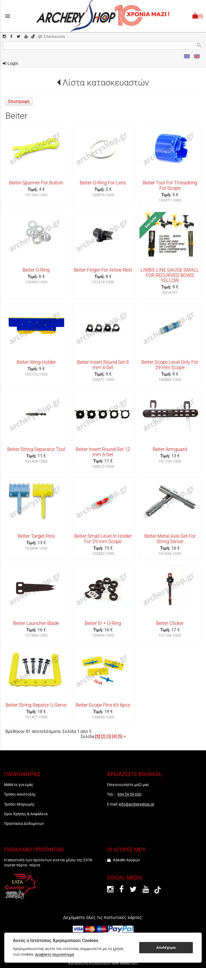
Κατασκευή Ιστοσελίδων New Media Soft (103, 963)
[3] (108, 736)
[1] (97, 736)
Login (10, 63)
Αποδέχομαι (166, 947)
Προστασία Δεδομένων (24, 823)
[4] (114, 736)
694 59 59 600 (129, 794)
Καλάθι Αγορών (123, 860)
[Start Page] (103, 16)
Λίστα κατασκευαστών (105, 82)
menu (7, 16)
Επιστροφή (19, 101)
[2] (103, 736)
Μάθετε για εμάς (18, 784)
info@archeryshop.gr (136, 804)
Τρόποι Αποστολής (20, 794)
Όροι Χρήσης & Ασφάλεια (25, 814)
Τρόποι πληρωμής (19, 804)
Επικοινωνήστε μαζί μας (128, 784)
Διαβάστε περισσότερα (54, 954)
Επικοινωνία (51, 36)
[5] (120, 736)
